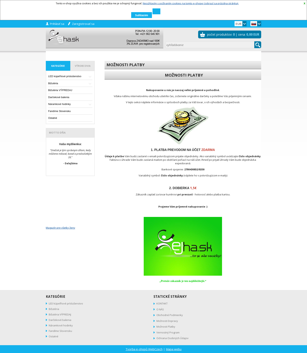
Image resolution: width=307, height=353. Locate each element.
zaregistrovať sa (83, 24)
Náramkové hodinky (70, 104)
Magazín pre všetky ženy (60, 227)
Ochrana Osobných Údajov (172, 338)
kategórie (58, 66)
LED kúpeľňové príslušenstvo (70, 76)
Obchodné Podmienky (169, 315)
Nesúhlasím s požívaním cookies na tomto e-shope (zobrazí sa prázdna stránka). (191, 3)
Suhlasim (141, 15)
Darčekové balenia (58, 97)
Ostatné (52, 117)
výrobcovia (82, 66)
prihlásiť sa (57, 24)
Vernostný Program (168, 332)
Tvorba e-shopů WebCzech (144, 349)
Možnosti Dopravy (167, 321)
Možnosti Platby (165, 326)
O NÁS (160, 309)
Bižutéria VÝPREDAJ (60, 90)
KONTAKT (162, 303)
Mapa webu (173, 349)
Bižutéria (70, 83)
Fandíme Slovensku (59, 111)
